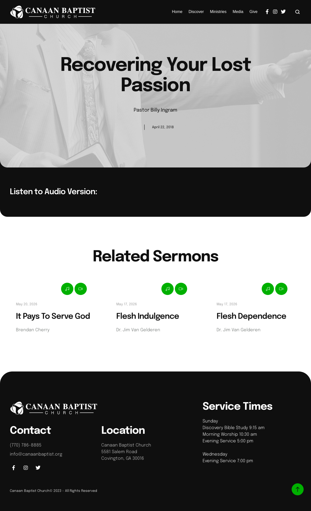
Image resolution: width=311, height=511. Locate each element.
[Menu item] (177, 12)
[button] (297, 11)
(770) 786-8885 (25, 445)
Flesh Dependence (251, 317)
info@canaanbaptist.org (36, 454)
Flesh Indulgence (147, 317)
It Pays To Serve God (53, 317)
